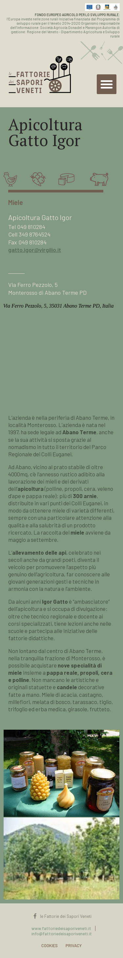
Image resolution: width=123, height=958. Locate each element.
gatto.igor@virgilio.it (34, 249)
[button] (106, 84)
